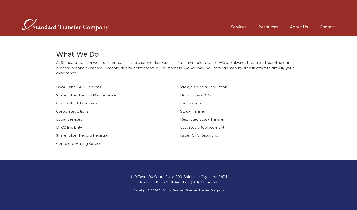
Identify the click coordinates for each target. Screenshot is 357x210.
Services (239, 27)
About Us (299, 27)
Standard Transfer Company (205, 190)
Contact (327, 27)
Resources (268, 27)
